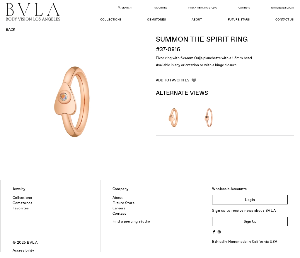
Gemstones (156, 19)
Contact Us (284, 19)
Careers (244, 7)
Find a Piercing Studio (202, 7)
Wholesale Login (282, 7)
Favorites (160, 7)
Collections (110, 19)
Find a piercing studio (131, 221)
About (197, 19)
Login (250, 199)
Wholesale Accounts (229, 189)
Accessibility (23, 250)
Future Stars (239, 19)
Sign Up (250, 221)
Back (10, 29)
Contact (119, 213)
